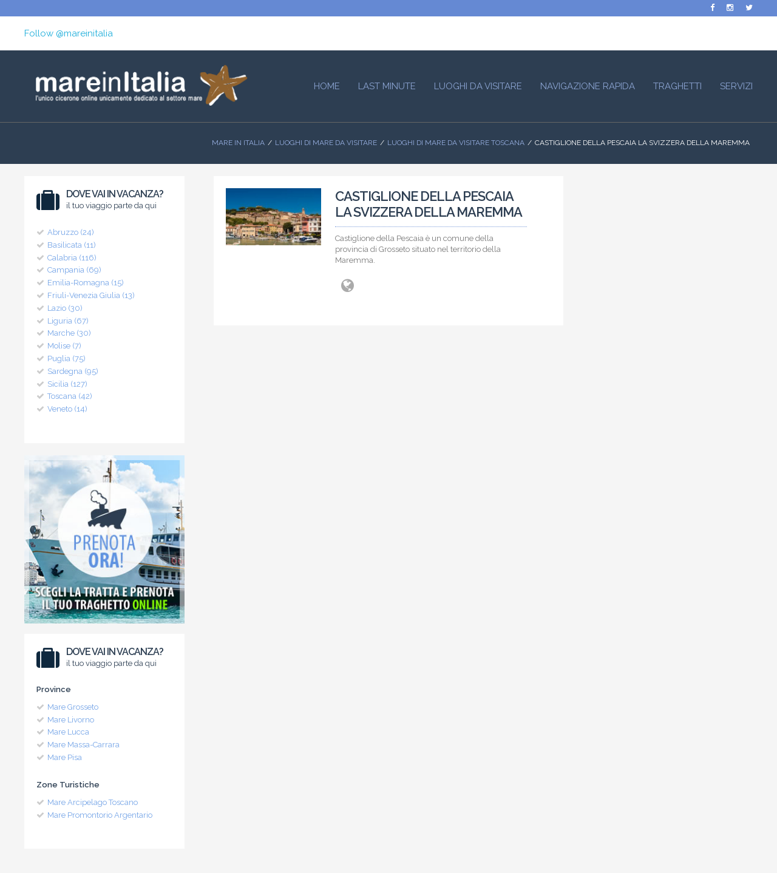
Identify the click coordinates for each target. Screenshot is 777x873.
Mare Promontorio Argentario (99, 815)
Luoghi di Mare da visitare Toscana (455, 142)
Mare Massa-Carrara (83, 744)
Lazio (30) (65, 308)
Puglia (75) (66, 358)
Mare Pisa (64, 757)
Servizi (736, 86)
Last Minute (387, 86)
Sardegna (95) (72, 371)
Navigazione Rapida (587, 86)
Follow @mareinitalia (68, 33)
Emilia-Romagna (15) (85, 282)
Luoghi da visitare (478, 86)
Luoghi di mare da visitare (326, 142)
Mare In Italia (238, 142)
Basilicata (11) (71, 245)
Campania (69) (74, 269)
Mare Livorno (70, 719)
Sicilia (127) (67, 384)
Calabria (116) (72, 257)
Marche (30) (69, 333)
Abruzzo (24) (70, 232)
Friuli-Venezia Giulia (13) (91, 295)
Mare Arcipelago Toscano (92, 802)
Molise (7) (64, 345)
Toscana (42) (69, 396)
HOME (327, 86)
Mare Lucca (68, 731)
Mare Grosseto (72, 707)
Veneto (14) (67, 408)
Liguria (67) (68, 320)
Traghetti (677, 86)
